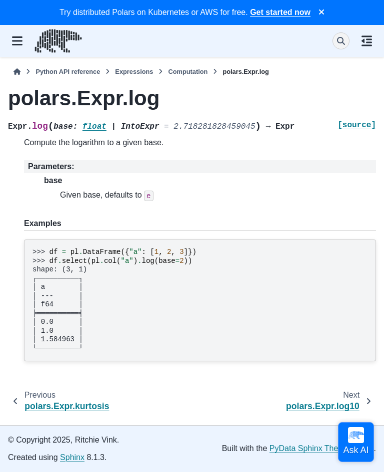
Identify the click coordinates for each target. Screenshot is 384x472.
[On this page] (367, 40)
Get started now (280, 12)
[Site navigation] (17, 40)
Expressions (134, 71)
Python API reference (68, 71)
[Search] (341, 40)
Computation (188, 71)
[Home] (17, 71)
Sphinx (72, 457)
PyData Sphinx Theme (310, 448)
